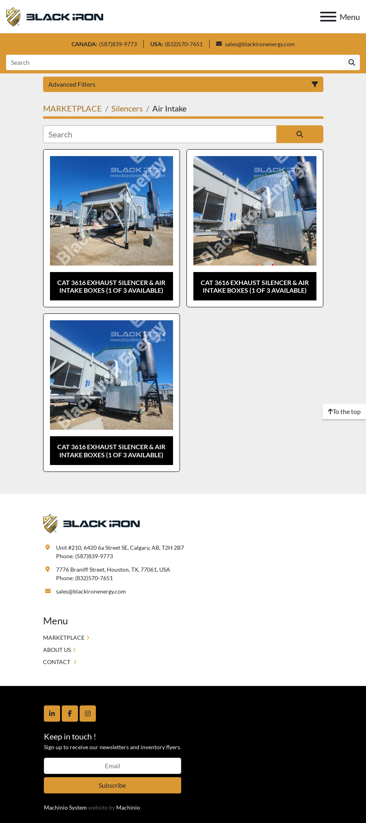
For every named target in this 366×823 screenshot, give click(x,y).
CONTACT (57, 661)
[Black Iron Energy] (91, 522)
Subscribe (112, 785)
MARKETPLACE (63, 637)
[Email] (112, 766)
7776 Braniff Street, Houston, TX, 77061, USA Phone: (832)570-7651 (113, 573)
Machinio (128, 807)
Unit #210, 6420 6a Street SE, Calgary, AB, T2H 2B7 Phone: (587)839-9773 (120, 551)
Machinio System (65, 807)
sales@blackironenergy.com (260, 44)
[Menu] (328, 16)
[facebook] (70, 713)
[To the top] (344, 411)
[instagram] (88, 713)
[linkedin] (52, 713)
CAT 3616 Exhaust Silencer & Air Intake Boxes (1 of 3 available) (111, 286)
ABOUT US (57, 649)
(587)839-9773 (118, 44)
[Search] (175, 62)
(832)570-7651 (184, 44)
